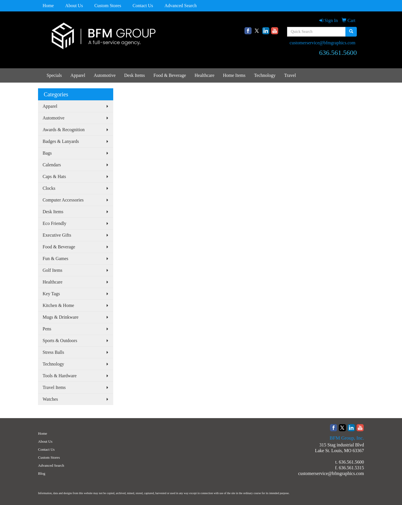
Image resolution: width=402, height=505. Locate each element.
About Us (74, 5)
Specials (54, 75)
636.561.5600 (351, 462)
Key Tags (51, 293)
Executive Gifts (57, 235)
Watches (50, 399)
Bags (47, 153)
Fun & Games (55, 258)
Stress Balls (53, 352)
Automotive (105, 75)
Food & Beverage (170, 75)
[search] (351, 32)
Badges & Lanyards (61, 141)
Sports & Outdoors (60, 340)
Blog (41, 473)
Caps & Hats (54, 176)
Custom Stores (107, 5)
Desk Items (134, 75)
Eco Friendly (54, 223)
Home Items (234, 75)
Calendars (52, 164)
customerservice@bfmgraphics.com (322, 42)
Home (48, 5)
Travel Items (54, 387)
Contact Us (143, 5)
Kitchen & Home (58, 305)
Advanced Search (180, 5)
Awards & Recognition (64, 129)
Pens (47, 328)
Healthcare (204, 75)
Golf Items (52, 270)
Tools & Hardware (60, 375)
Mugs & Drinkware (60, 317)
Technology (264, 75)
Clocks (49, 188)
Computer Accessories (63, 199)
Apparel (77, 75)
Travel (290, 75)
